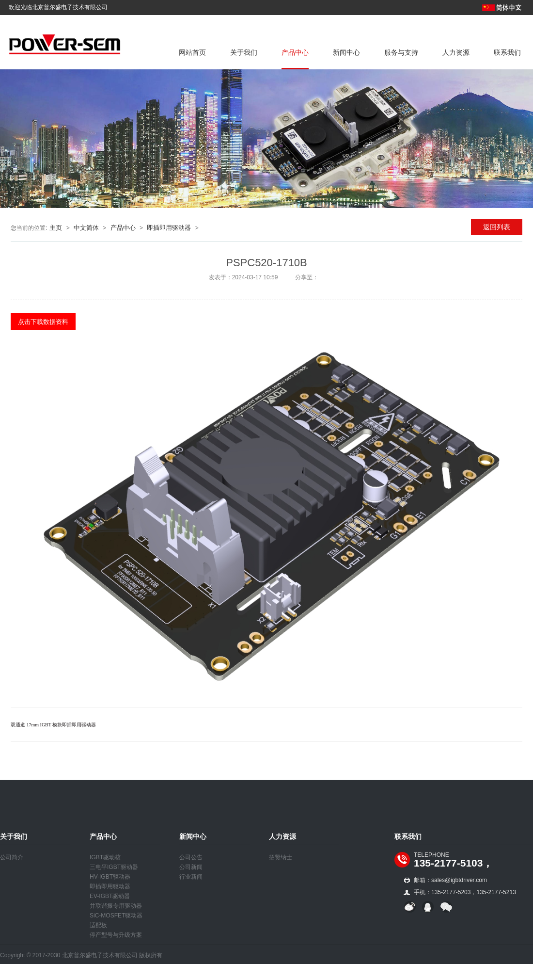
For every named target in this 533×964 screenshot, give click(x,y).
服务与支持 (401, 52)
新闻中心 (346, 52)
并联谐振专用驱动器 (116, 905)
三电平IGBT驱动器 (114, 867)
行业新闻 (191, 876)
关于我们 (243, 52)
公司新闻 (191, 867)
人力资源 (456, 52)
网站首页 (192, 52)
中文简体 (86, 227)
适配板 (98, 925)
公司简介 (11, 857)
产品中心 (295, 52)
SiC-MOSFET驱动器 (116, 915)
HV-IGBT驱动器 (110, 876)
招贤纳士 (280, 857)
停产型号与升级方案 (116, 935)
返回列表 (496, 227)
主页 (55, 227)
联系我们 (507, 52)
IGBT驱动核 (105, 857)
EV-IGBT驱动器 (110, 896)
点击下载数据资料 (43, 321)
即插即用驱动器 (169, 227)
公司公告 (191, 857)
